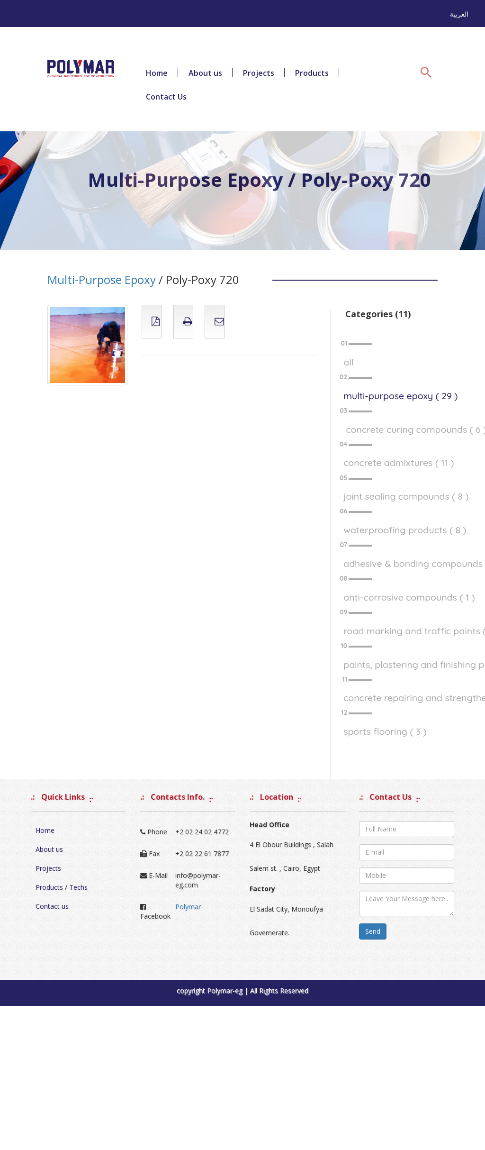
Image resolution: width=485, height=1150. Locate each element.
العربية (459, 13)
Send (372, 931)
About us (205, 73)
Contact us (52, 906)
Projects (258, 73)
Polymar (188, 906)
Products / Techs (62, 887)
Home (157, 73)
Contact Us (166, 96)
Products (312, 73)
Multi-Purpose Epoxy (101, 279)
